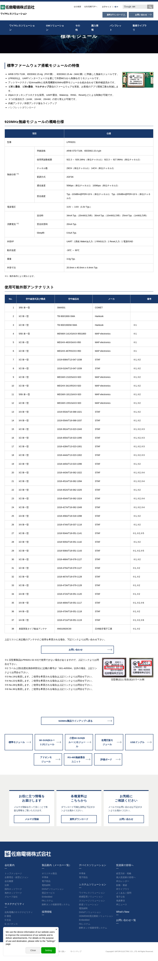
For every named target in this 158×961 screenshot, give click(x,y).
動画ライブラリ (140, 27)
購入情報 (94, 27)
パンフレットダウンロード (22, 107)
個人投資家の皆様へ (126, 877)
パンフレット (115, 27)
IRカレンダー (122, 881)
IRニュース (121, 904)
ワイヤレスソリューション (22, 27)
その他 (77, 27)
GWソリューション (55, 27)
